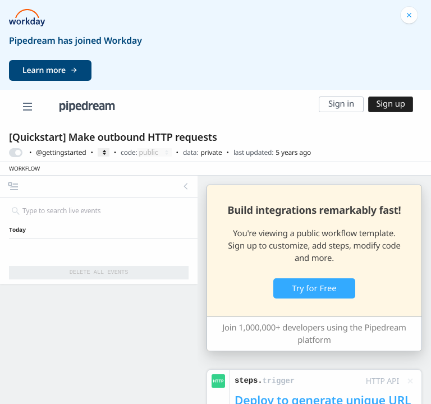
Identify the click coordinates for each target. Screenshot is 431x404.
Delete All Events (99, 272)
